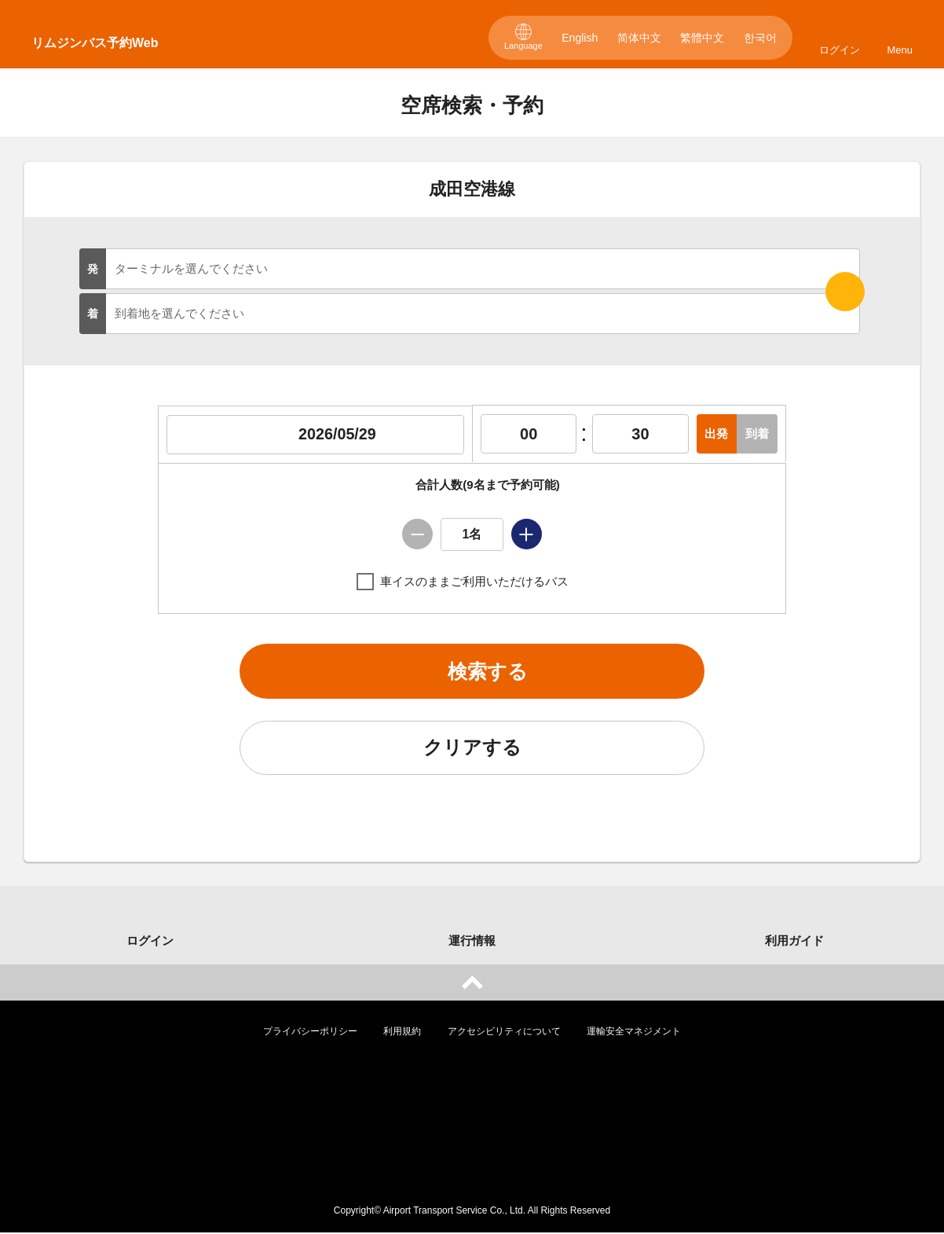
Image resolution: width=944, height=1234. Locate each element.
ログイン (839, 50)
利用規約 (402, 1032)
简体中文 (639, 37)
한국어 (760, 37)
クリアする (472, 749)
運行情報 (472, 942)
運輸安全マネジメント (634, 1032)
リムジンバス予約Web (94, 43)
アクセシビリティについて (504, 1032)
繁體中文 (702, 37)
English (580, 37)
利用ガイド (794, 942)
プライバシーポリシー (310, 1032)
